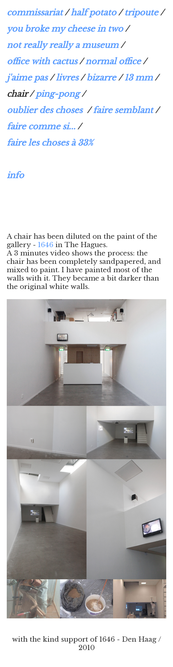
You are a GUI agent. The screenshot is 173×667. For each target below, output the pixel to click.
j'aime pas (27, 78)
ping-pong (58, 94)
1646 (45, 245)
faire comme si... (41, 126)
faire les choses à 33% (50, 143)
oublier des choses (46, 110)
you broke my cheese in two (65, 29)
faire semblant (123, 110)
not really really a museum (62, 45)
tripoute (141, 12)
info (15, 175)
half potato (93, 12)
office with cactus (42, 61)
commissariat (35, 12)
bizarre (101, 78)
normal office (113, 61)
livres (67, 78)
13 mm (138, 78)
